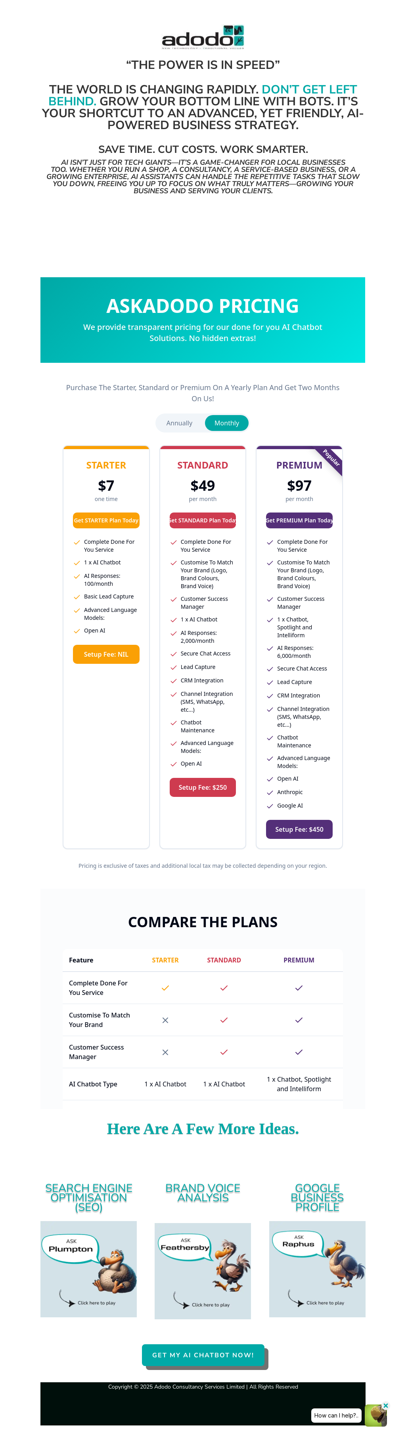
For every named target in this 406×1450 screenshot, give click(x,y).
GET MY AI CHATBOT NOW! (203, 1355)
